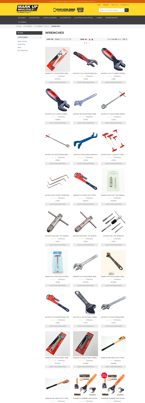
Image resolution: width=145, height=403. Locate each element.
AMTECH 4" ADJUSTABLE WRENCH (86, 317)
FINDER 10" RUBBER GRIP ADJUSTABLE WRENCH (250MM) (94, 398)
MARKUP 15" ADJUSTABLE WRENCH (86, 276)
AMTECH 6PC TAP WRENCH (113, 236)
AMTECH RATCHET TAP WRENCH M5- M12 (88, 236)
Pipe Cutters (22, 41)
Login (99, 5)
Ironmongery (112, 18)
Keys (19, 47)
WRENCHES (55, 26)
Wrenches (21, 44)
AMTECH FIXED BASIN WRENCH (85, 154)
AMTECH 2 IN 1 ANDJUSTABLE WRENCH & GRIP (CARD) (65, 114)
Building (22, 18)
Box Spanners (23, 50)
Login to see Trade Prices (57, 82)
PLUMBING (27, 26)
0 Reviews (61, 76)
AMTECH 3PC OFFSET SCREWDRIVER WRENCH (62, 195)
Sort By (50, 39)
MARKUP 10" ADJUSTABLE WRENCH (58, 358)
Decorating (34, 18)
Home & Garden (50, 18)
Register (106, 5)
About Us (114, 5)
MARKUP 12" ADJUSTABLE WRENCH (58, 73)
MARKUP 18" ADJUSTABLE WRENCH (114, 276)
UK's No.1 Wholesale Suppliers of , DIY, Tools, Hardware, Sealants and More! (72, 1)
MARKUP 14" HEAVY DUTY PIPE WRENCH (88, 195)
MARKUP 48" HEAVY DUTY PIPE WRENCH (116, 358)
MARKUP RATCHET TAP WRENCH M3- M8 (116, 195)
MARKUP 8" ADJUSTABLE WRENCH (86, 358)
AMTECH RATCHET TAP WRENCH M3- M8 (60, 236)
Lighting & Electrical (83, 18)
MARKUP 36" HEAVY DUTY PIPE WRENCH (60, 398)
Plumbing (22, 22)
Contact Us (125, 5)
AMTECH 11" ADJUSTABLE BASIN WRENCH (116, 114)
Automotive (65, 18)
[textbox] (111, 10)
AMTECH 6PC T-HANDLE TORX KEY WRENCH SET (119, 154)
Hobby (99, 18)
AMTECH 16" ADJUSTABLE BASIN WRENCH (60, 154)
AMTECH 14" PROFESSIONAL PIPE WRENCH (61, 317)
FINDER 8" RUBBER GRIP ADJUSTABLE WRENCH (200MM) (122, 398)
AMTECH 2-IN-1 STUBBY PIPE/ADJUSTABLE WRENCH (120, 73)
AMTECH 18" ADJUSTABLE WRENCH (86, 114)
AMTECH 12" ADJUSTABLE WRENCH (114, 317)
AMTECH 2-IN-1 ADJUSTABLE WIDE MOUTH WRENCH (92, 73)
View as (83, 39)
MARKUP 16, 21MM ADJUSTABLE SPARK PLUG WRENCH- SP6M (67, 276)
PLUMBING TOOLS (41, 26)
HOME (18, 26)
